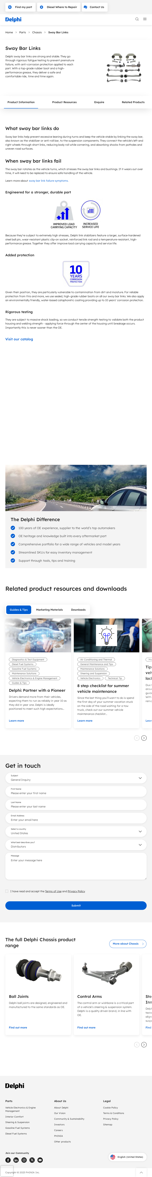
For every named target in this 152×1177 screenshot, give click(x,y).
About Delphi (61, 1107)
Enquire (99, 102)
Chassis (37, 32)
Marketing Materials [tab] (49, 609)
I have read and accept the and (45, 891)
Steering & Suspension (17, 1122)
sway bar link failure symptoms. (49, 180)
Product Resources (64, 102)
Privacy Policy (76, 891)
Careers (58, 1130)
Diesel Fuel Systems (16, 1133)
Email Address (17, 815)
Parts (22, 32)
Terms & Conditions (113, 1113)
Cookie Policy (110, 1107)
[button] (141, 1172)
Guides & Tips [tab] (19, 609)
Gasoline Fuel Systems (17, 1127)
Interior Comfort (14, 1116)
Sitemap (107, 1124)
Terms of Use (53, 891)
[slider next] (144, 738)
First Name (16, 789)
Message (15, 855)
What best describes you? (23, 842)
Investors (59, 1124)
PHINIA (58, 1135)
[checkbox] (6, 891)
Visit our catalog (19, 339)
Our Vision (59, 1113)
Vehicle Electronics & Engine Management (20, 1109)
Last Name (16, 802)
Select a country (18, 829)
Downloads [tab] (78, 609)
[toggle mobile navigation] (145, 19)
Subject (14, 775)
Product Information (21, 102)
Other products (62, 1141)
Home (9, 32)
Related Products (133, 102)
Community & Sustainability (69, 1118)
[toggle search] (137, 19)
